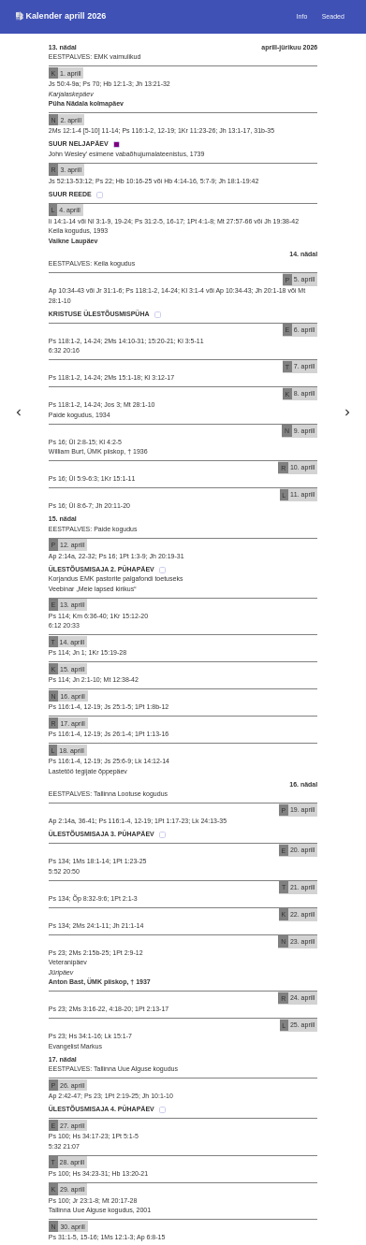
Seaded (333, 16)
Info (302, 16)
